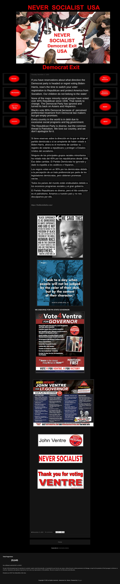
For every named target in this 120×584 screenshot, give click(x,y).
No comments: (49, 532)
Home (60, 542)
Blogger (80, 580)
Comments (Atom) (64, 548)
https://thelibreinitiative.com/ (42, 205)
